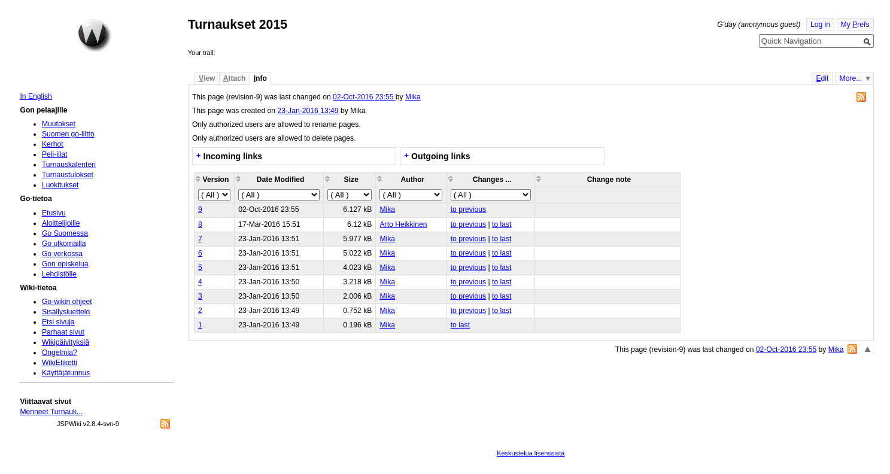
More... (851, 78)
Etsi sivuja (58, 322)
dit (822, 78)
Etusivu (54, 213)
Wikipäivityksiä (65, 342)
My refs (855, 24)
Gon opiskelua (65, 264)
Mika (413, 97)
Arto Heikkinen (403, 224)
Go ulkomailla (64, 243)
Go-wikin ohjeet (67, 301)
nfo (260, 78)
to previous (468, 209)
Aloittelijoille (61, 223)
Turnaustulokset (67, 175)
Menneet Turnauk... (51, 412)
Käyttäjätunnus (66, 373)
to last (501, 224)
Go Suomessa (65, 233)
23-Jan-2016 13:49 (307, 111)
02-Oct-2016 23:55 (364, 97)
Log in (820, 24)
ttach (234, 78)
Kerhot (52, 144)
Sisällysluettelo (66, 312)
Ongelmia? (59, 352)
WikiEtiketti (59, 362)
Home (94, 35)
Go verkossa (62, 254)
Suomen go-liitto (68, 134)
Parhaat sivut (63, 332)
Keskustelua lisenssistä (530, 453)
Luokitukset (60, 185)
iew (207, 78)
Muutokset (58, 124)
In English (35, 96)
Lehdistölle (59, 274)
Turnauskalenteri (69, 164)
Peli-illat (55, 154)
